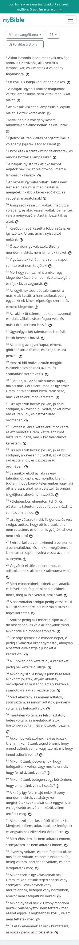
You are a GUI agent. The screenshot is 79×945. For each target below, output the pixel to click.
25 (52, 34)
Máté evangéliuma (24, 34)
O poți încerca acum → (46, 9)
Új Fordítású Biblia (23, 44)
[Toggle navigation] (70, 19)
